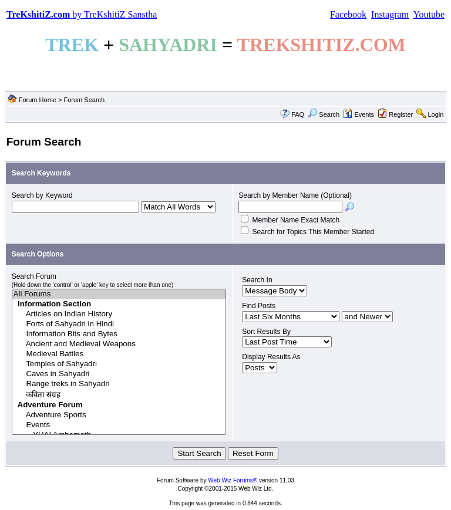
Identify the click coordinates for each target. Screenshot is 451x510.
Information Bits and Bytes (119, 334)
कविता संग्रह (119, 394)
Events (358, 114)
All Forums (119, 294)
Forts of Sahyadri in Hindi (119, 324)
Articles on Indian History (119, 314)
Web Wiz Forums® (232, 480)
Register (401, 114)
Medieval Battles (119, 354)
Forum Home (37, 99)
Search (323, 114)
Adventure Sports (119, 415)
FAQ (297, 114)
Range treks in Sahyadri (119, 384)
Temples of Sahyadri (119, 364)
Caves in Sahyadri (119, 374)
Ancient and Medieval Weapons (119, 344)
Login (435, 114)
